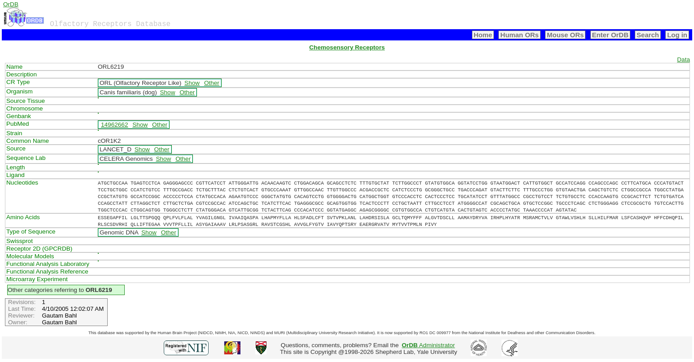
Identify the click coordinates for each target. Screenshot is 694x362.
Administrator (428, 345)
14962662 (114, 124)
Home (483, 35)
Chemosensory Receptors (346, 47)
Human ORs (519, 35)
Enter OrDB (610, 35)
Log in (677, 35)
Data (683, 59)
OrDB (10, 4)
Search (648, 35)
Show (192, 82)
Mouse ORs (565, 35)
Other (211, 82)
